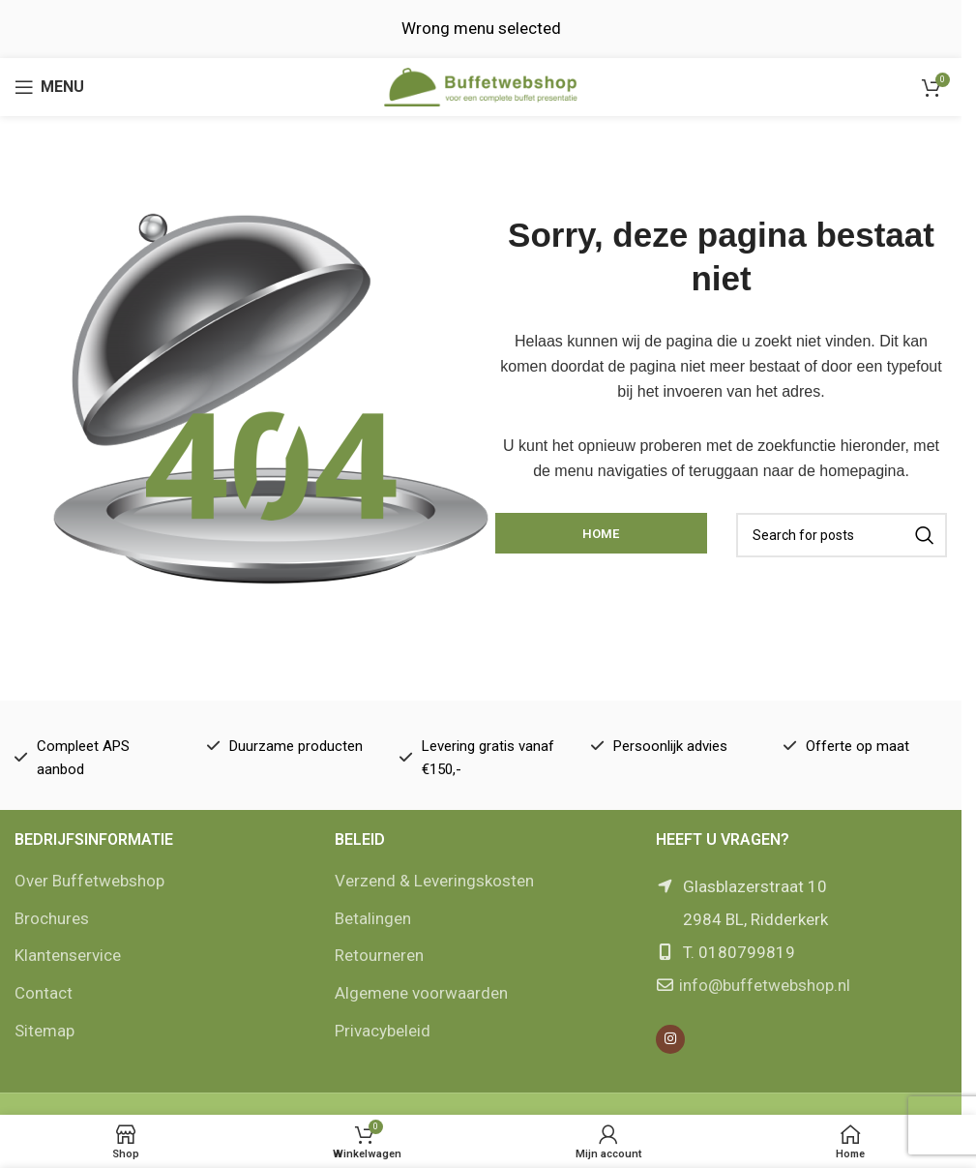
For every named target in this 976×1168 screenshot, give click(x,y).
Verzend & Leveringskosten (434, 880)
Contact (44, 993)
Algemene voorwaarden (421, 993)
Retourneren (379, 955)
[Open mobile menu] (49, 87)
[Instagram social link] (670, 1039)
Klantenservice (68, 955)
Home (600, 533)
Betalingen (373, 918)
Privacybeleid (382, 1030)
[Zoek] (842, 535)
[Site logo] (480, 85)
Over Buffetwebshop (89, 880)
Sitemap (44, 1030)
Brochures (52, 918)
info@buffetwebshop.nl (764, 985)
